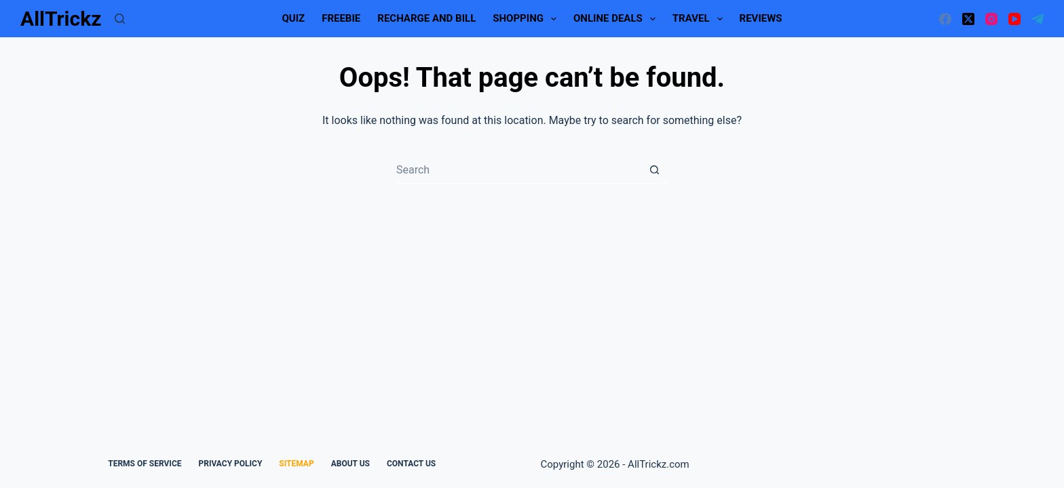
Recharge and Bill (426, 18)
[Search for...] (518, 170)
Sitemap (296, 463)
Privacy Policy (230, 463)
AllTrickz (60, 18)
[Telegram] (1037, 19)
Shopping (527, 19)
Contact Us (411, 463)
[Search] (120, 19)
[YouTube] (1014, 19)
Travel (700, 19)
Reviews (761, 18)
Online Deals (617, 19)
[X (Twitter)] (968, 19)
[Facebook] (945, 19)
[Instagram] (991, 19)
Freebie (341, 18)
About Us (350, 463)
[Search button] (654, 170)
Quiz (293, 18)
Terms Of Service (144, 463)
